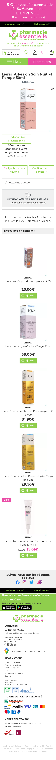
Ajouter (28, 295)
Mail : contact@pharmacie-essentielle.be (21, 633)
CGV (6, 670)
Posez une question (18, 182)
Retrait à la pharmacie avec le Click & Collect (23, 723)
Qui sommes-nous (12, 662)
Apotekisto (43, 751)
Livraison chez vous (12, 726)
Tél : (14, 630)
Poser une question (12, 665)
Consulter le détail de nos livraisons (28, 202)
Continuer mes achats (41, 170)
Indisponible (16, 139)
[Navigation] (14, 61)
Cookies (7, 676)
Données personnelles (13, 673)
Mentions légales (11, 668)
